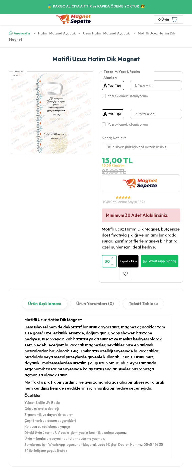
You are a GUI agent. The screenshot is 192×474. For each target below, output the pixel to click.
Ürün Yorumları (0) (95, 303)
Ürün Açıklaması (44, 303)
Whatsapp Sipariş (159, 261)
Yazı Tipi (112, 85)
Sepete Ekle (128, 261)
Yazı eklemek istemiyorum (128, 96)
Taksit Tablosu (143, 303)
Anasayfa (19, 33)
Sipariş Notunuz (114, 138)
